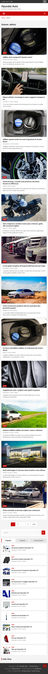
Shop (4, 177)
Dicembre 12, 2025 (8, 101)
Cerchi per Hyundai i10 (19, 604)
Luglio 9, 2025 (7, 186)
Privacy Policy (33, 666)
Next (34, 524)
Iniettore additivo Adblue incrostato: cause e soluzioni (22, 430)
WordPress (38, 668)
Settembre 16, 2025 (8, 144)
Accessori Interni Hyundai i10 (22, 559)
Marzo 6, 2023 (7, 352)
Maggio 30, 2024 (7, 310)
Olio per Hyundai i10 (18, 649)
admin (15, 59)
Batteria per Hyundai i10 (20, 593)
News (4, 506)
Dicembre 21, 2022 (8, 392)
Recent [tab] (22, 540)
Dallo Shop (7, 659)
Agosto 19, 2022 (7, 512)
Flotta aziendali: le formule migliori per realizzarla (21, 510)
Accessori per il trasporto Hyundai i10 (24, 570)
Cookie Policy (35, 671)
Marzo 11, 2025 (7, 228)
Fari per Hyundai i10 (18, 638)
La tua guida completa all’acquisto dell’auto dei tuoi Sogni (24, 266)
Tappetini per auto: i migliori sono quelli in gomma (21, 390)
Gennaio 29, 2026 (8, 59)
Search (43, 533)
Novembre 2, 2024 (8, 268)
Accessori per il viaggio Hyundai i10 (24, 582)
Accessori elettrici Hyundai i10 (22, 548)
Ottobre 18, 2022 (7, 472)
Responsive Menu (45, 1)
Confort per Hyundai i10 (19, 615)
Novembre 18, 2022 (8, 432)
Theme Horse (16, 668)
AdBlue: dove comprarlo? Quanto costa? (17, 57)
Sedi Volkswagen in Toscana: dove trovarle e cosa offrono (24, 470)
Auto (4, 53)
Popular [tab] (8, 540)
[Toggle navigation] (3, 13)
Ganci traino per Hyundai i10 (21, 627)
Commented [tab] (38, 540)
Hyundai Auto (9, 6)
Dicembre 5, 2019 (16, 550)
